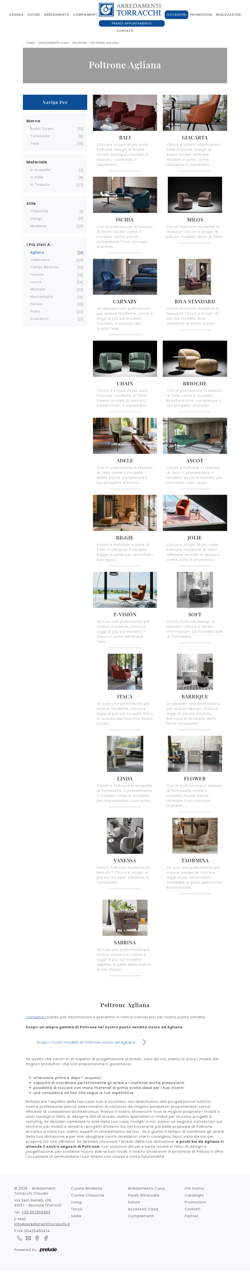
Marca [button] (33, 121)
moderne (38, 226)
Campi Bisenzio (44, 267)
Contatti (125, 31)
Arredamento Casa (54, 43)
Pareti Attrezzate (143, 1195)
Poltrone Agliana (104, 43)
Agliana (37, 252)
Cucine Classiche (87, 1195)
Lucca (35, 282)
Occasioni (176, 14)
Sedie (76, 1216)
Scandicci (39, 318)
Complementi (85, 14)
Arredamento (56, 14)
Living (76, 1202)
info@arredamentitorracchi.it (42, 1224)
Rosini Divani (42, 128)
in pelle (37, 177)
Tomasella (40, 136)
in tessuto (40, 184)
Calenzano (40, 259)
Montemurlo (41, 296)
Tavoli (76, 1209)
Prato (35, 311)
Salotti (134, 1202)
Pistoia (36, 304)
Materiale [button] (36, 162)
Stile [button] (31, 203)
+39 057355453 (36, 1212)
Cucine (33, 14)
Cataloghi (194, 1195)
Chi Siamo (194, 1188)
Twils (34, 143)
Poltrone (79, 43)
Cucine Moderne (86, 1188)
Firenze (37, 274)
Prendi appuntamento (132, 23)
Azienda (16, 14)
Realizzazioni (228, 14)
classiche (39, 211)
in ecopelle (40, 169)
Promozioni (201, 14)
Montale (38, 289)
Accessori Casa (143, 1209)
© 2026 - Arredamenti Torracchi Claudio (35, 1191)
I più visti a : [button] (39, 244)
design (36, 218)
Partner (192, 1216)
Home (30, 43)
